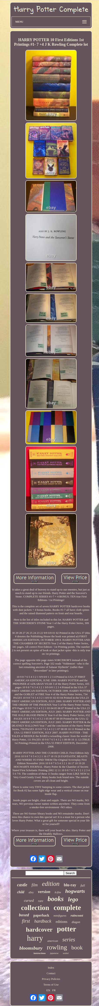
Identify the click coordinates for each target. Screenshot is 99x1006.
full (83, 885)
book (77, 947)
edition (51, 883)
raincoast (77, 915)
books (56, 899)
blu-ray (70, 885)
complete (67, 908)
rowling (57, 947)
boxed (24, 915)
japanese (54, 953)
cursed (29, 900)
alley (31, 892)
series (68, 939)
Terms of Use (51, 984)
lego (73, 899)
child (20, 892)
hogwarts (75, 891)
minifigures (60, 915)
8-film (58, 892)
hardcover (39, 929)
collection (35, 908)
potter (66, 929)
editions (61, 922)
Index (51, 967)
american (52, 940)
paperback (41, 915)
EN (48, 990)
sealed (66, 953)
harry (35, 938)
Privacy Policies (51, 979)
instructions (40, 953)
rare (40, 901)
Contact (51, 973)
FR (54, 990)
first (26, 921)
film (35, 885)
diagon (76, 922)
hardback (42, 921)
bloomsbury (30, 948)
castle (22, 884)
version (44, 891)
